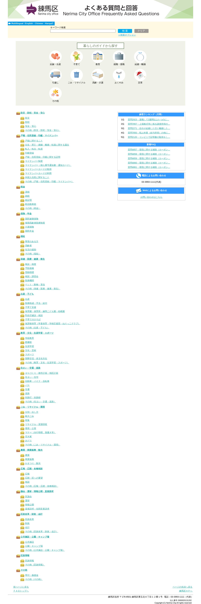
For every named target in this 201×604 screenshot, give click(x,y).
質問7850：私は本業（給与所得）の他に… (149, 132)
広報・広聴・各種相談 (32, 468)
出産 (27, 299)
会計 (27, 527)
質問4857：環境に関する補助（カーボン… (149, 149)
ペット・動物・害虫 (35, 284)
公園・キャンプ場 (34, 546)
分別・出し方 (31, 412)
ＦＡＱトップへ (21, 591)
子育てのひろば (33, 319)
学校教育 (29, 338)
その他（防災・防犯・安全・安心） (42, 130)
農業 (27, 455)
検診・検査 (30, 264)
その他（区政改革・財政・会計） (41, 531)
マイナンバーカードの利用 (38, 173)
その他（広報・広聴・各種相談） (41, 486)
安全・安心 (30, 126)
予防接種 (29, 268)
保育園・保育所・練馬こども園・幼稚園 (45, 311)
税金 (23, 187)
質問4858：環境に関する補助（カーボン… (149, 154)
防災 (27, 118)
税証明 (28, 200)
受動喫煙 (29, 272)
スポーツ (29, 354)
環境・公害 (30, 428)
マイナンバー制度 (34, 161)
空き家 (28, 436)
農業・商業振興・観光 (32, 450)
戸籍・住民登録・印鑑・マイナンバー (39, 135)
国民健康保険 (31, 218)
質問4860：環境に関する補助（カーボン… (149, 163)
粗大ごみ (29, 416)
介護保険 (29, 227)
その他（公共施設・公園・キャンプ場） (45, 550)
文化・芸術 (30, 350)
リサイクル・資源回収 (36, 424)
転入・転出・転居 (34, 149)
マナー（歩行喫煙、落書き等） (40, 432)
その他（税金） (33, 208)
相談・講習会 (31, 276)
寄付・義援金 (31, 575)
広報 (27, 474)
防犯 (27, 122)
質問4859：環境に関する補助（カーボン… (149, 158)
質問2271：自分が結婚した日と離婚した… (149, 128)
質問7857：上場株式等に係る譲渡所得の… (149, 124)
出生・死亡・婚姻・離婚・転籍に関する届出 (47, 145)
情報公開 (29, 504)
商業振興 (29, 459)
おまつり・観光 (33, 463)
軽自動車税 (30, 204)
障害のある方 (31, 241)
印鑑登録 (29, 153)
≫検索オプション (127, 35)
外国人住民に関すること (37, 177)
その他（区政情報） (35, 564)
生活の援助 (30, 249)
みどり (28, 440)
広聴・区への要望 (34, 478)
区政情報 (25, 555)
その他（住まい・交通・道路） (40, 401)
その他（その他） (34, 579)
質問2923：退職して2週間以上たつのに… (148, 119)
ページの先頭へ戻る (182, 587)
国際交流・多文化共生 (36, 358)
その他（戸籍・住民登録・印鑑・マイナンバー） (49, 181)
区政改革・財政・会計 (32, 514)
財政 (27, 523)
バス (27, 385)
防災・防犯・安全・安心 (33, 113)
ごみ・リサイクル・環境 (33, 407)
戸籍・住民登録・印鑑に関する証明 (42, 157)
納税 (27, 196)
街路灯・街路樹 (33, 397)
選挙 (27, 500)
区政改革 (29, 519)
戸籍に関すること (34, 140)
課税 (27, 192)
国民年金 (29, 231)
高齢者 (28, 245)
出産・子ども (27, 294)
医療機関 (29, 280)
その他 (24, 570)
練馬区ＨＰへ (185, 591)
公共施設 (29, 542)
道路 (27, 393)
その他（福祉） (33, 253)
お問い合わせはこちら (151, 197)
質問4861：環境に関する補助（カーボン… (149, 167)
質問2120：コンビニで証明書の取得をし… (149, 137)
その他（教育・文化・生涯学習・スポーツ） (47, 362)
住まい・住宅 (31, 377)
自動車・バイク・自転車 (37, 381)
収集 (27, 420)
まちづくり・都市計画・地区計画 (41, 373)
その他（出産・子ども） (37, 327)
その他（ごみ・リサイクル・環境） (42, 444)
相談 (27, 482)
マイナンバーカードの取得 (38, 169)
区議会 (28, 496)
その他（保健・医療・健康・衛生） (42, 288)
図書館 (28, 342)
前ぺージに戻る (21, 587)
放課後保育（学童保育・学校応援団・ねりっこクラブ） (52, 323)
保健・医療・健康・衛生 (33, 259)
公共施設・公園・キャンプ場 (35, 537)
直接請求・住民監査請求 (37, 508)
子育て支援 (30, 307)
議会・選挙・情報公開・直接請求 (37, 491)
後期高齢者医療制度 (35, 223)
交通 (27, 389)
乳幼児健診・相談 (34, 315)
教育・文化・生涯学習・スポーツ (37, 333)
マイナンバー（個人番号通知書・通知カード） (48, 165)
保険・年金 (26, 213)
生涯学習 (29, 346)
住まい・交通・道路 (30, 368)
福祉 (23, 236)
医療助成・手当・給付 (36, 303)
